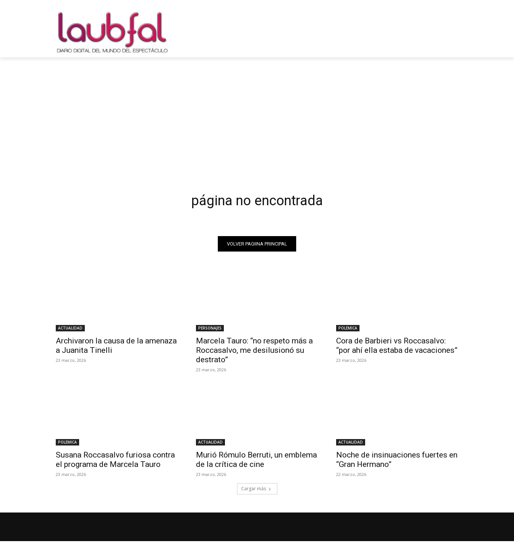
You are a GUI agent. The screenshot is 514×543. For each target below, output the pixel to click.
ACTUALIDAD (70, 330)
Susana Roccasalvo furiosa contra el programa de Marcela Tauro (115, 461)
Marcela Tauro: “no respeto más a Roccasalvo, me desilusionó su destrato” (254, 352)
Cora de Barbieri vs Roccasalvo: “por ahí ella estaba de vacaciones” (396, 347)
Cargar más (256, 490)
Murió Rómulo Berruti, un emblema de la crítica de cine (256, 461)
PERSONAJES (210, 330)
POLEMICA (347, 330)
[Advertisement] (257, 113)
